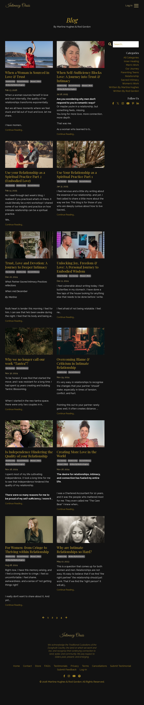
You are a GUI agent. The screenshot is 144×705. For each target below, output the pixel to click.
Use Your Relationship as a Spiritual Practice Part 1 (79, 176)
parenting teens (130, 72)
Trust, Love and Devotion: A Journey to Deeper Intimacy (27, 271)
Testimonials (61, 683)
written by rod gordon (76, 569)
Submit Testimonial (120, 683)
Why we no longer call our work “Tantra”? (27, 370)
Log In (128, 5)
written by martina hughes (15, 86)
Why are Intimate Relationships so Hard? (76, 562)
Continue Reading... (14, 131)
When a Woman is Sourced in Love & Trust (27, 75)
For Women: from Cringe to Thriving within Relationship (29, 564)
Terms (85, 683)
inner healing (62, 280)
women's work (35, 82)
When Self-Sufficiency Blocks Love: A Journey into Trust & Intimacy (80, 77)
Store (38, 683)
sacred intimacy (22, 82)
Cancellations (99, 683)
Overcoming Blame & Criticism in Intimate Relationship (75, 373)
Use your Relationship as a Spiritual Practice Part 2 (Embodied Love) (27, 179)
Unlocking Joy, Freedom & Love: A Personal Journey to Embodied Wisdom (80, 271)
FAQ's (47, 683)
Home (16, 683)
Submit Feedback (66, 687)
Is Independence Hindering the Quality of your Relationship (28, 467)
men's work (132, 65)
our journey (10, 188)
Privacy (75, 683)
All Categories (131, 57)
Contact (27, 683)
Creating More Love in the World (79, 465)
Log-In (83, 687)
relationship (10, 82)
